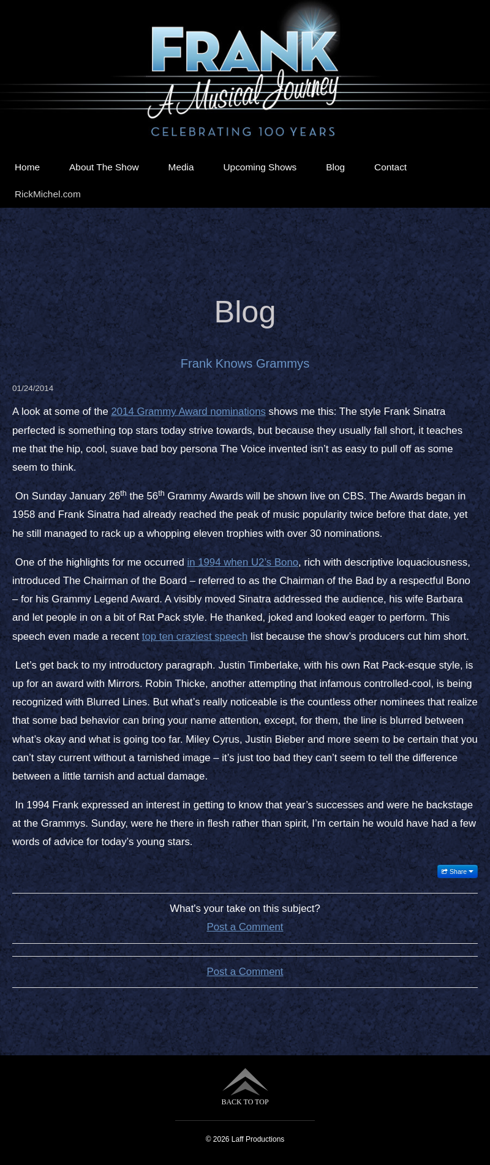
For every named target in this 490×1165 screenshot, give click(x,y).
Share (457, 871)
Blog (335, 167)
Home (27, 167)
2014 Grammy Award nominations (188, 411)
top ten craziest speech (195, 636)
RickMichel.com (48, 194)
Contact (390, 167)
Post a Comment (245, 927)
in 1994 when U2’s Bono (242, 562)
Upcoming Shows (260, 167)
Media (181, 167)
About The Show (104, 167)
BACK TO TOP (244, 1087)
